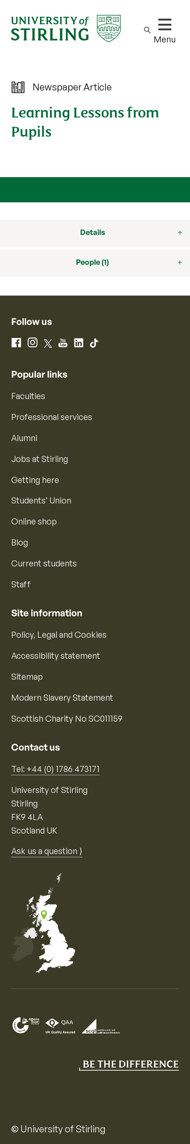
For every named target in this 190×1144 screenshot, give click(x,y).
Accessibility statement (55, 655)
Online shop (34, 521)
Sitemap (27, 676)
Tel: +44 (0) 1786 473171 (55, 769)
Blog (19, 542)
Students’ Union (41, 500)
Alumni (24, 438)
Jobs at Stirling (39, 459)
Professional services (51, 417)
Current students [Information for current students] (44, 563)
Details (92, 232)
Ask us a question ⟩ (46, 851)
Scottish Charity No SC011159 (66, 718)
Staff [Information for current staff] (21, 584)
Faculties (28, 396)
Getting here (35, 480)
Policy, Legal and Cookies (59, 634)
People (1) (92, 262)
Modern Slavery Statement (62, 697)
